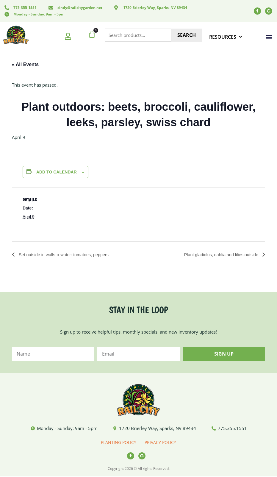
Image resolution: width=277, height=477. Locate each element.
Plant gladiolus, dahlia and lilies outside (217, 254)
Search (186, 35)
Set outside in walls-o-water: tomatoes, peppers (68, 254)
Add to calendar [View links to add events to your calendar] (56, 172)
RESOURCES (225, 37)
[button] (269, 37)
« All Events (25, 64)
